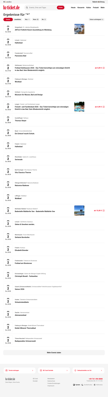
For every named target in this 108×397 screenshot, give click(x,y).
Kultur (88, 8)
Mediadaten (51, 378)
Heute (73, 8)
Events (8, 19)
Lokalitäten (17, 19)
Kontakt (35, 381)
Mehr (103, 8)
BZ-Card (35, 378)
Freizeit (96, 8)
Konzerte (81, 8)
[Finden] (60, 7)
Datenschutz (51, 381)
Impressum (51, 386)
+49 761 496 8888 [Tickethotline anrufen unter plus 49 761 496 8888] (96, 379)
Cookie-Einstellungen (54, 383)
